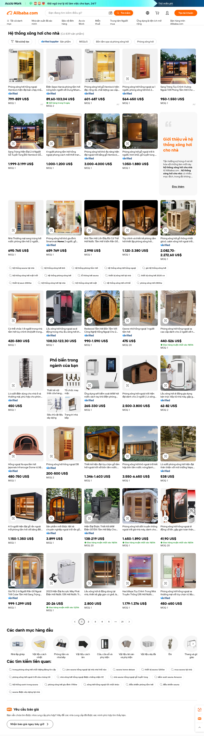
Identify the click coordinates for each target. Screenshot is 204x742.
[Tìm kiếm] (123, 13)
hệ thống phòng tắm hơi (85, 268)
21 (122, 622)
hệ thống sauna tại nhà (21, 268)
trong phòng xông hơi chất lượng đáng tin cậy (32, 669)
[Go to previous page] (75, 622)
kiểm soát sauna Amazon (168, 677)
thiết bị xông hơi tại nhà (118, 275)
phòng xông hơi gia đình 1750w (61, 684)
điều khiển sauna (169, 684)
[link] (199, 709)
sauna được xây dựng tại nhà (24, 692)
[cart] (157, 13)
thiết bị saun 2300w (20, 283)
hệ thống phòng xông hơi (57, 275)
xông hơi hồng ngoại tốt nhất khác (101, 684)
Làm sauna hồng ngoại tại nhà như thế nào (84, 669)
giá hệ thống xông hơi (154, 268)
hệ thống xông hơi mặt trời (23, 275)
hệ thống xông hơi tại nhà (51, 283)
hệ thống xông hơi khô (53, 268)
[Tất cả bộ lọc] (20, 42)
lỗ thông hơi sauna (88, 275)
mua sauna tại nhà (181, 669)
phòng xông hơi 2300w (149, 283)
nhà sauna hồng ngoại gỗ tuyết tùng (129, 677)
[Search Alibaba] (77, 13)
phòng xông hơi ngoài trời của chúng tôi (29, 677)
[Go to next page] (129, 622)
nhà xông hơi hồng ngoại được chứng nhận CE (80, 677)
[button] (110, 13)
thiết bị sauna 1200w (153, 669)
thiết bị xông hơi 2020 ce (151, 275)
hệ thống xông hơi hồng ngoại (120, 268)
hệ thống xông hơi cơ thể (117, 283)
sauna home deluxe (124, 669)
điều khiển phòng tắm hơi (139, 684)
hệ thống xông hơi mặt (84, 283)
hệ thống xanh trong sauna (23, 684)
